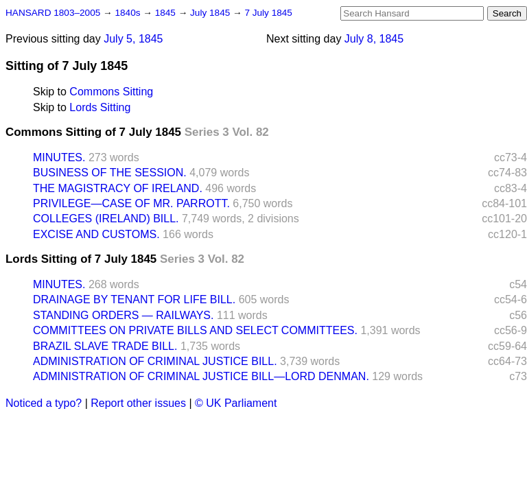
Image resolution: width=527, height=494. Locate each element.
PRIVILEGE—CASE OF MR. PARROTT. (131, 203)
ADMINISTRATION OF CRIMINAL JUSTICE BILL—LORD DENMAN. (201, 376)
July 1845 (211, 13)
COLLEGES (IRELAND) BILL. (106, 218)
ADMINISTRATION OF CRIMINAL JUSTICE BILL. (155, 361)
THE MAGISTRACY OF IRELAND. (117, 188)
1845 (166, 13)
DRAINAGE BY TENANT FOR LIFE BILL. (134, 299)
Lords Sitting (99, 107)
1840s (129, 13)
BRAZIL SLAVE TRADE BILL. (105, 346)
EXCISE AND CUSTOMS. (96, 234)
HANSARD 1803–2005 (52, 13)
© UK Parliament (236, 403)
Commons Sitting (111, 91)
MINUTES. (59, 157)
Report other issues (138, 403)
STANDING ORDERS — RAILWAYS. (123, 315)
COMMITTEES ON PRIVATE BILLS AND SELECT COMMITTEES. (195, 330)
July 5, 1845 (133, 39)
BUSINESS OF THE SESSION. (110, 172)
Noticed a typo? (43, 403)
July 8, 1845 (373, 39)
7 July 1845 (268, 13)
